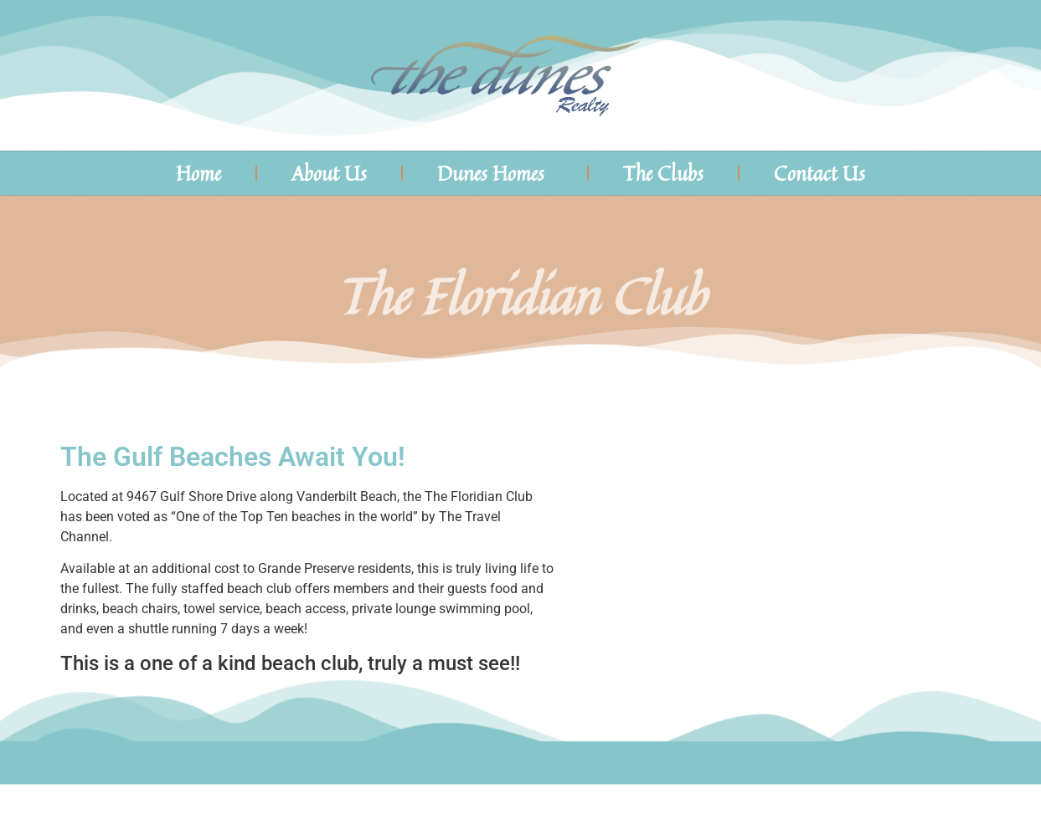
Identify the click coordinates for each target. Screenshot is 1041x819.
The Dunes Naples (898, 75)
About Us (329, 173)
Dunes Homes (495, 173)
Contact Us (819, 173)
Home (198, 173)
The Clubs (663, 173)
